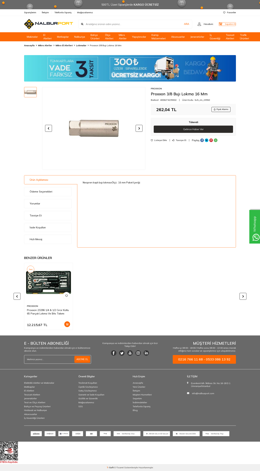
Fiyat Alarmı (220, 109)
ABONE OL (82, 359)
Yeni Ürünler (139, 386)
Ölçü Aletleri (109, 36)
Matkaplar (63, 36)
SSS (80, 406)
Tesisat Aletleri (230, 36)
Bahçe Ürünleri (95, 36)
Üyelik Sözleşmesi (88, 386)
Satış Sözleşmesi (87, 390)
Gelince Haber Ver (193, 130)
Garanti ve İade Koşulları (91, 394)
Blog (135, 410)
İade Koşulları (38, 227)
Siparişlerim (30, 12)
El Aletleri (47, 36)
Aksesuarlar (178, 36)
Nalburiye (79, 36)
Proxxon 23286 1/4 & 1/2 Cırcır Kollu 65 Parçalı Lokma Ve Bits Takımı (48, 311)
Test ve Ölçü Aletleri (34, 402)
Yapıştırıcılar (139, 36)
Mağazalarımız (85, 12)
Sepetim (137, 398)
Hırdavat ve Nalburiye (35, 410)
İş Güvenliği (215, 36)
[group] (93, 128)
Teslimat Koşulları (87, 382)
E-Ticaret (119, 467)
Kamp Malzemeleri (159, 36)
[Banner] (130, 68)
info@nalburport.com (203, 393)
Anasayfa (29, 45)
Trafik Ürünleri (244, 36)
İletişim (45, 12)
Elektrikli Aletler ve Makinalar (39, 382)
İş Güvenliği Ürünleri (34, 418)
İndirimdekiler (140, 402)
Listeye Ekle (159, 141)
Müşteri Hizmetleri (142, 394)
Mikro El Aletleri (64, 45)
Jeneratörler (197, 36)
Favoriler (229, 12)
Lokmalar (81, 45)
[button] (48, 128)
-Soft (110, 467)
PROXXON (156, 88)
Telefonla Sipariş (63, 12)
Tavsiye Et (179, 141)
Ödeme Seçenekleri (41, 191)
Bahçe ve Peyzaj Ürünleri (37, 406)
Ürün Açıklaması (39, 179)
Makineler (32, 36)
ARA (179, 24)
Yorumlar (35, 203)
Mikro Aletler (123, 36)
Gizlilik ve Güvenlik (88, 398)
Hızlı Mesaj (36, 239)
